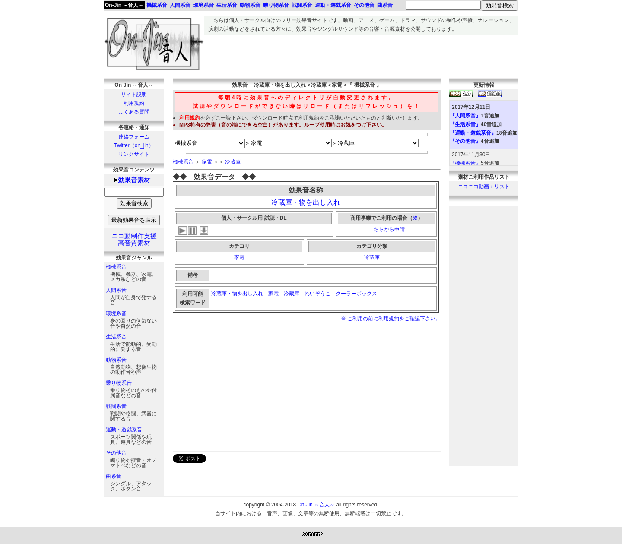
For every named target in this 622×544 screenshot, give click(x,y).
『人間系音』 (465, 116)
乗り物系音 (119, 383)
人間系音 (116, 290)
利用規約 (134, 103)
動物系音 (116, 360)
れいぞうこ (317, 294)
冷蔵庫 (233, 162)
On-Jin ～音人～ (124, 5)
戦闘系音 (116, 406)
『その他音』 (465, 141)
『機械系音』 (465, 163)
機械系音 (116, 267)
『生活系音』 (465, 124)
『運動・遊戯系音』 (473, 133)
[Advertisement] (361, 54)
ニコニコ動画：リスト (484, 186)
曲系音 (113, 476)
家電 (207, 162)
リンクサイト (133, 154)
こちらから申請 (386, 229)
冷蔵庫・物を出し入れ (305, 202)
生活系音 (116, 337)
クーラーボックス (357, 294)
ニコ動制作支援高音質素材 (134, 240)
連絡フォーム (133, 137)
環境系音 (116, 313)
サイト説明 (134, 95)
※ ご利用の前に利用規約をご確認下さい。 (391, 319)
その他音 (116, 453)
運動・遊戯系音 (124, 430)
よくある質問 (133, 112)
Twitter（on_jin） (133, 145)
